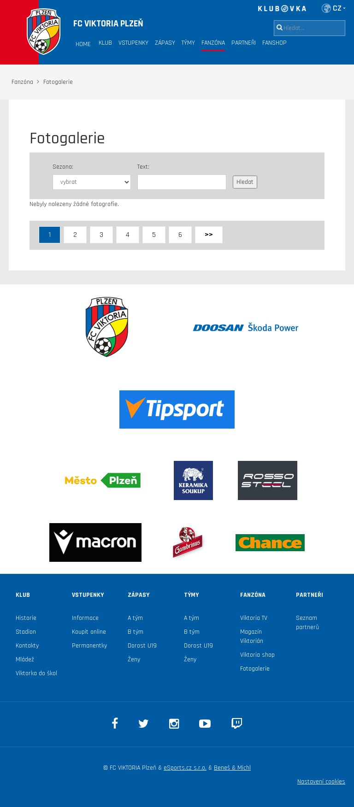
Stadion (26, 632)
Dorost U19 (142, 646)
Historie (26, 618)
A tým (135, 618)
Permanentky (89, 646)
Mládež (25, 659)
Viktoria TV (253, 618)
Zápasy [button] (165, 43)
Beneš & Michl (232, 768)
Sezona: (63, 167)
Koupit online (89, 632)
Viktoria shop (257, 655)
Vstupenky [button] (133, 43)
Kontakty (27, 646)
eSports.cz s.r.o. (185, 768)
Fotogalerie (255, 669)
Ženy (134, 659)
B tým (135, 632)
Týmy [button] (188, 43)
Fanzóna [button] (213, 43)
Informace (85, 618)
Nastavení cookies (321, 782)
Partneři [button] (243, 43)
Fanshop (274, 43)
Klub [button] (105, 43)
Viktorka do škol (36, 673)
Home (83, 44)
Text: (143, 167)
